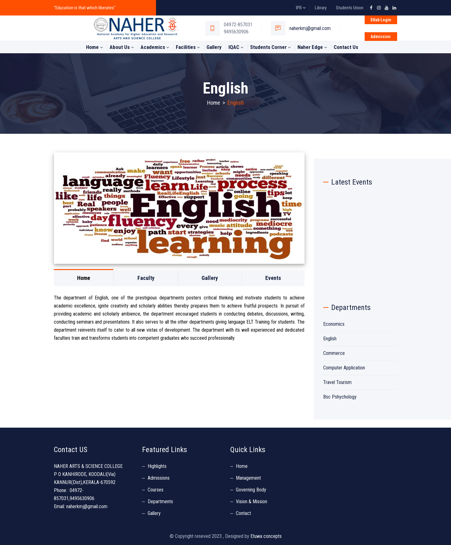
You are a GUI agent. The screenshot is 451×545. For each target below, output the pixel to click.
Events (273, 278)
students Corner (270, 47)
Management (248, 478)
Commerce (334, 353)
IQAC (235, 47)
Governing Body (251, 490)
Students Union (349, 8)
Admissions (159, 478)
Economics (334, 324)
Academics (155, 47)
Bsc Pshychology (340, 397)
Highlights (157, 466)
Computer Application (344, 368)
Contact (243, 513)
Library (321, 8)
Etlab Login (381, 19)
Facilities (188, 47)
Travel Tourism (337, 382)
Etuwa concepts (266, 536)
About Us (122, 47)
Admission (381, 36)
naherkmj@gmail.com (310, 28)
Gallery (214, 47)
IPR (301, 8)
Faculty (145, 278)
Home (94, 47)
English (329, 339)
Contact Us (346, 47)
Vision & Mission (251, 501)
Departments (160, 501)
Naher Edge (312, 47)
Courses (155, 490)
